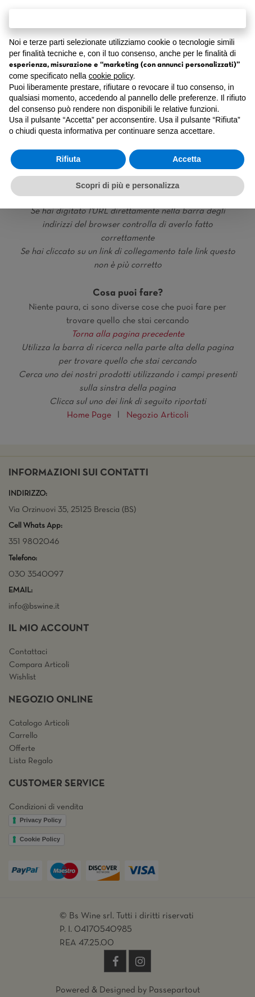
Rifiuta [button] (68, 159)
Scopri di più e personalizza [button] (127, 185)
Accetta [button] (186, 159)
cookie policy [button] (111, 75)
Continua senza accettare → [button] (127, 18)
